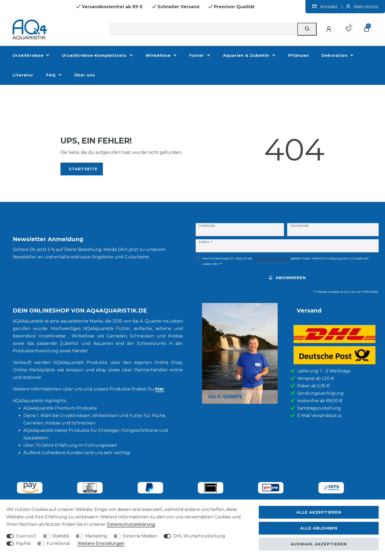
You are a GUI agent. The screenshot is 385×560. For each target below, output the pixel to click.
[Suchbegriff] (203, 29)
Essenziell (26, 536)
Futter (197, 55)
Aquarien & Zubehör (247, 55)
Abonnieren (287, 277)
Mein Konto (362, 6)
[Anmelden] (329, 29)
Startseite (83, 169)
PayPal (23, 543)
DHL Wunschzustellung (199, 536)
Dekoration (335, 55)
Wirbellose (159, 55)
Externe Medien (140, 536)
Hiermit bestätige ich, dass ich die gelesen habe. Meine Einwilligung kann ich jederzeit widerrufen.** (285, 261)
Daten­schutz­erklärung (131, 524)
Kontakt (325, 6)
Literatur (23, 75)
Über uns (84, 75)
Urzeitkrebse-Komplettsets (95, 55)
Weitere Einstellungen (101, 543)
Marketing (96, 536)
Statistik (60, 536)
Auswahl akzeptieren (319, 544)
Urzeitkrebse (29, 55)
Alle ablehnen (318, 528)
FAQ (51, 75)
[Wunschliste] (348, 29)
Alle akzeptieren (318, 512)
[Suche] (307, 29)
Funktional (58, 543)
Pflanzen (298, 55)
